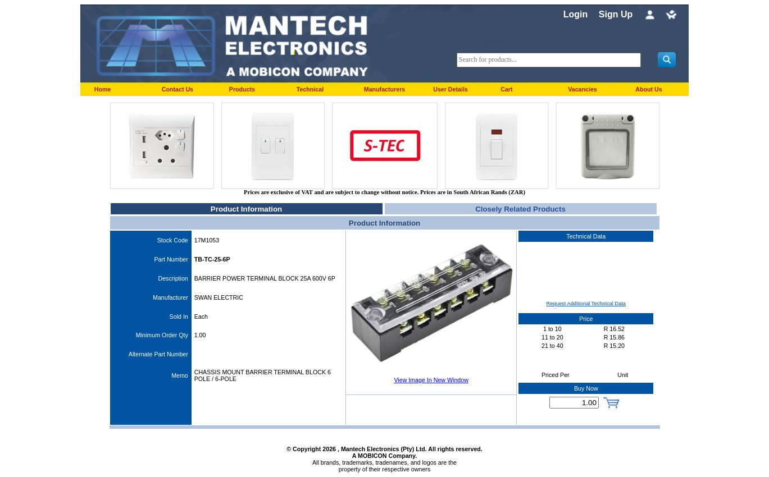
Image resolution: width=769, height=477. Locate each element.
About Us (648, 89)
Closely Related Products (520, 209)
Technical (310, 89)
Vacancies (582, 89)
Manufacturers (384, 89)
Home (102, 89)
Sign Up (616, 14)
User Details (450, 89)
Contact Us (177, 89)
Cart (506, 89)
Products (242, 89)
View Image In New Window (431, 380)
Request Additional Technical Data (586, 303)
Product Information (246, 209)
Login (575, 14)
